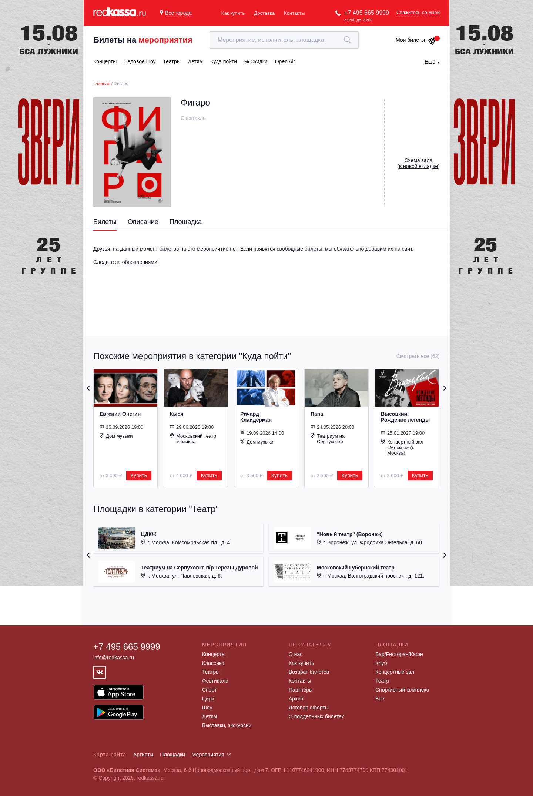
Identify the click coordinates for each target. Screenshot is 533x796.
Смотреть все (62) (418, 356)
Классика (213, 663)
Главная (101, 83)
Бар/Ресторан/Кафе (399, 654)
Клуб (381, 663)
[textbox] (284, 40)
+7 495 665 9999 (366, 13)
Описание (143, 221)
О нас (295, 654)
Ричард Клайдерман (256, 417)
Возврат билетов (309, 672)
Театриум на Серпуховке (328, 438)
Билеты (105, 221)
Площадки (172, 754)
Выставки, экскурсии (227, 725)
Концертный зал (394, 672)
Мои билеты (416, 40)
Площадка (186, 221)
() (418, 163)
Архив (296, 699)
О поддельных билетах (316, 716)
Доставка (264, 13)
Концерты (213, 654)
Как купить (233, 13)
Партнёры (301, 690)
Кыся (176, 414)
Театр (382, 681)
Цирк (208, 699)
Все (379, 699)
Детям (209, 716)
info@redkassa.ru (113, 657)
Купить (139, 475)
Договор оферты (309, 707)
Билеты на (142, 39)
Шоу (207, 707)
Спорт (209, 690)
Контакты (294, 13)
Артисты (143, 754)
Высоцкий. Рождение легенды (405, 417)
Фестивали (215, 681)
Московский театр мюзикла (193, 438)
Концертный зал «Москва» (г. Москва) (402, 447)
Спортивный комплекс (402, 690)
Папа (317, 414)
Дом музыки (116, 436)
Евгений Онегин (120, 414)
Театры (210, 672)
